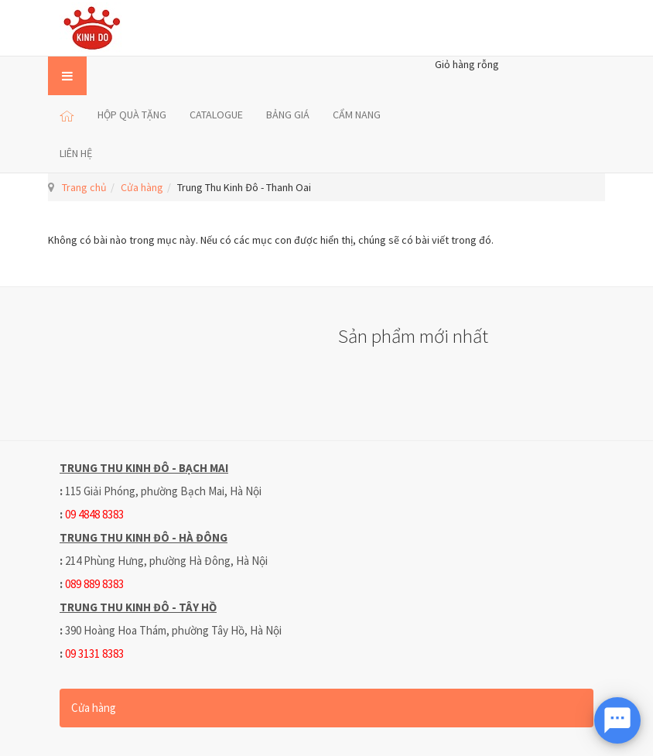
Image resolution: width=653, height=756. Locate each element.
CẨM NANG (357, 114)
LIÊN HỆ (76, 153)
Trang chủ (84, 187)
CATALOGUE (216, 114)
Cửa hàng (142, 187)
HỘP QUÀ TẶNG (131, 114)
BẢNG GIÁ (287, 114)
